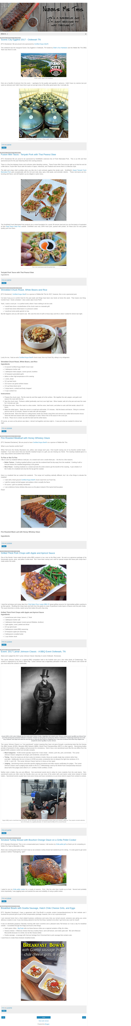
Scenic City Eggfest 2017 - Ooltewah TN (21, 39)
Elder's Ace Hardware (60, 48)
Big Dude (21, 928)
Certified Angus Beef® (41, 44)
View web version (44, 1021)
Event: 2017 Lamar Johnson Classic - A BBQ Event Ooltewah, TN (33, 651)
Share (4, 147)
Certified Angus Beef (19, 294)
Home (43, 1017)
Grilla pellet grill (61, 844)
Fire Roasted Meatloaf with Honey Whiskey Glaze (25, 438)
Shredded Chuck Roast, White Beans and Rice (24, 290)
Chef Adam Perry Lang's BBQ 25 (38, 604)
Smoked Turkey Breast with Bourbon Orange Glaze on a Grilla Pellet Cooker (38, 840)
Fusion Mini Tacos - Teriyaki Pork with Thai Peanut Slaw (28, 154)
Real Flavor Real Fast (13, 226)
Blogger (47, 1024)
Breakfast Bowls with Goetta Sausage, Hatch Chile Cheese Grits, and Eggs (38, 908)
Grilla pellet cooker (19, 889)
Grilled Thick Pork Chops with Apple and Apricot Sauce (28, 553)
